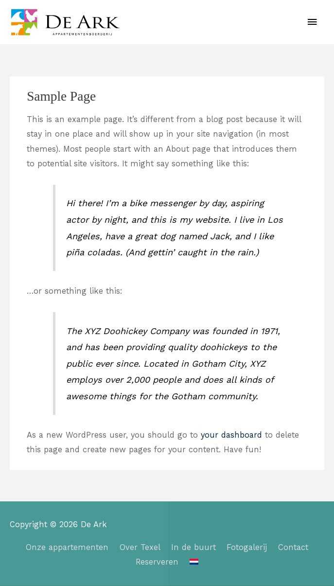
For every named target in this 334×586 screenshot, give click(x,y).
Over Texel (140, 547)
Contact (293, 547)
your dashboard (231, 435)
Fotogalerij (247, 547)
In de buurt (193, 547)
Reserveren (157, 562)
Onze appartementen (67, 547)
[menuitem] (194, 562)
